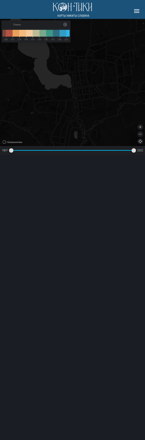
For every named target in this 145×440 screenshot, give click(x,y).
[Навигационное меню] (136, 11)
